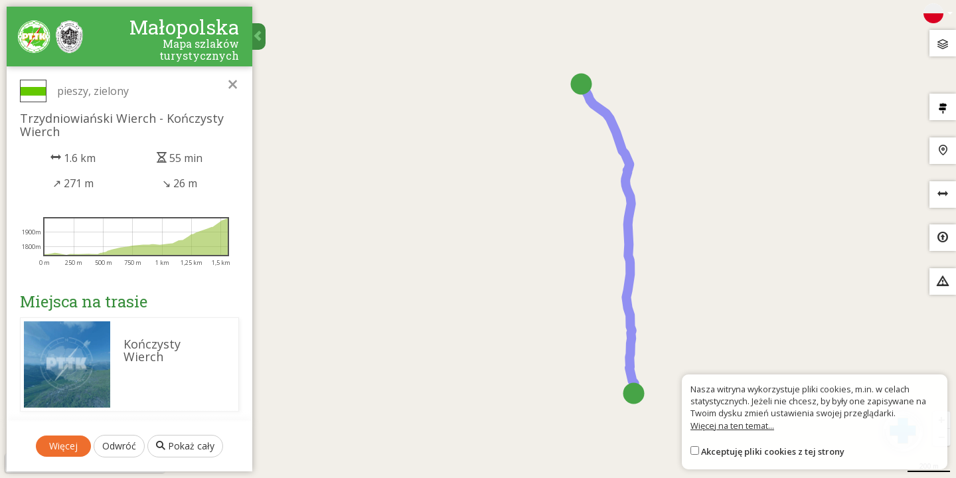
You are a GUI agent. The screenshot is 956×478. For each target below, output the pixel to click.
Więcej (63, 445)
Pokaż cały (185, 445)
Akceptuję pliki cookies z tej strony (772, 451)
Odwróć (119, 445)
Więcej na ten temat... (732, 426)
